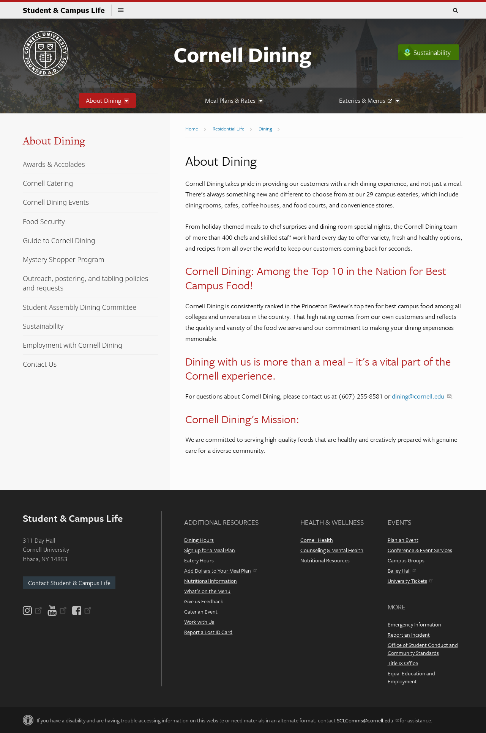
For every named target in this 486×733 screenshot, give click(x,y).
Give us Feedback (203, 601)
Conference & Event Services (420, 550)
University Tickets (410, 581)
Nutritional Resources (325, 560)
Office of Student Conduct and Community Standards (423, 649)
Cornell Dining (242, 54)
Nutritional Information (210, 581)
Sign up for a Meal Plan (209, 550)
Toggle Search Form (455, 11)
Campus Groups (406, 560)
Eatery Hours (199, 560)
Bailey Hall (402, 570)
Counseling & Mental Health (331, 550)
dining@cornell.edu (421, 396)
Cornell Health (316, 540)
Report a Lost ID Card (208, 632)
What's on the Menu (207, 591)
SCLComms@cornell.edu (368, 720)
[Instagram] (33, 610)
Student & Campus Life (67, 10)
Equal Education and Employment (411, 677)
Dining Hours (199, 540)
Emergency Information (414, 624)
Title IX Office (403, 663)
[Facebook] (81, 610)
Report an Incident (409, 635)
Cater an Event (201, 611)
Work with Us (199, 622)
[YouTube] (57, 610)
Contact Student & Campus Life (69, 582)
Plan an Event (403, 540)
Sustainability (432, 52)
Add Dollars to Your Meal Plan (220, 570)
